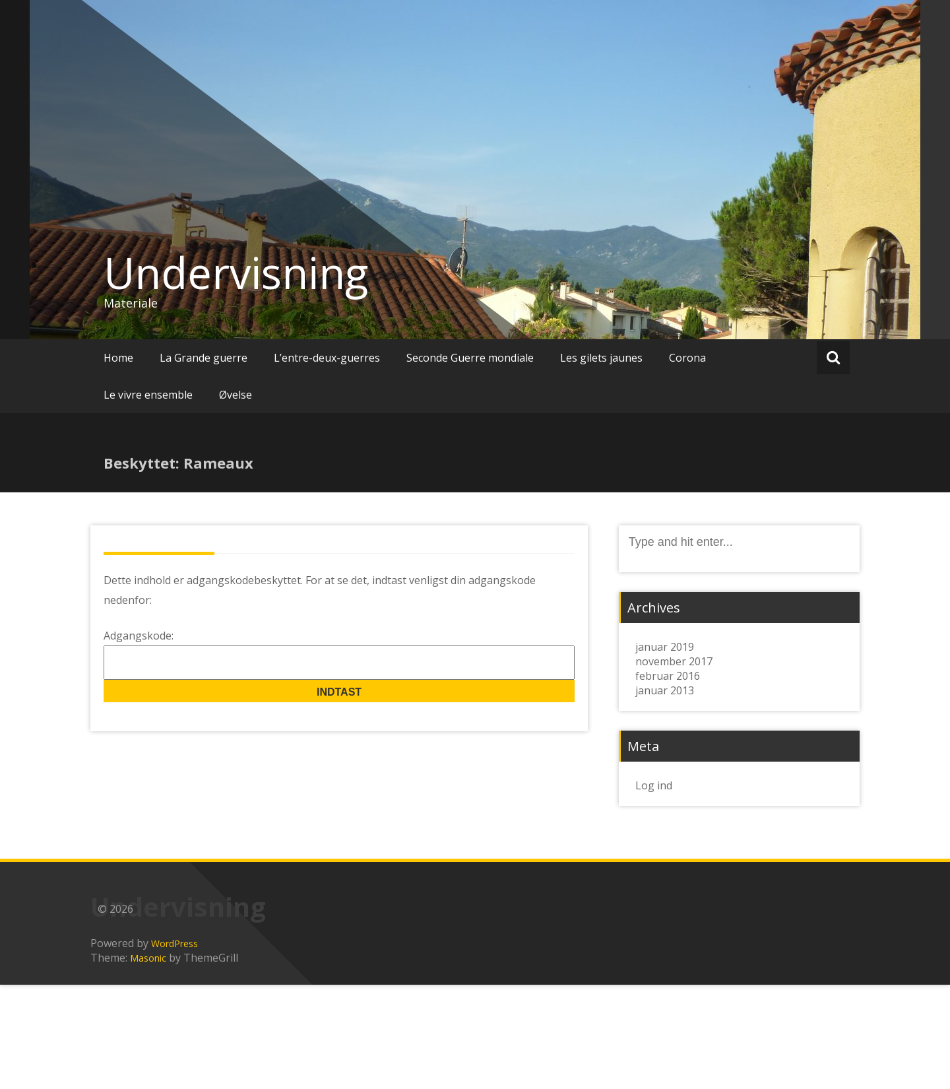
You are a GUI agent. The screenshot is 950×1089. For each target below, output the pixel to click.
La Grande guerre (203, 357)
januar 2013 (664, 690)
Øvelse (235, 394)
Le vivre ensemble (148, 394)
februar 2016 (667, 676)
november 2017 (673, 661)
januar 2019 (664, 647)
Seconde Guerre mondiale (470, 357)
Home (118, 357)
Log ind (653, 785)
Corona (687, 357)
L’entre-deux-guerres (327, 357)
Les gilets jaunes (601, 357)
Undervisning (236, 273)
